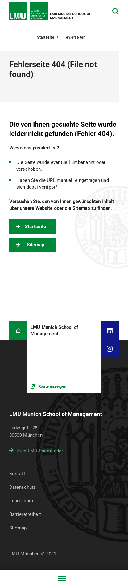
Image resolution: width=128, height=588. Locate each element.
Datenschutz (22, 487)
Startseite (45, 37)
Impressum (21, 501)
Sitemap (35, 244)
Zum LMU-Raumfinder (40, 451)
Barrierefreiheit (25, 514)
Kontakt (17, 473)
